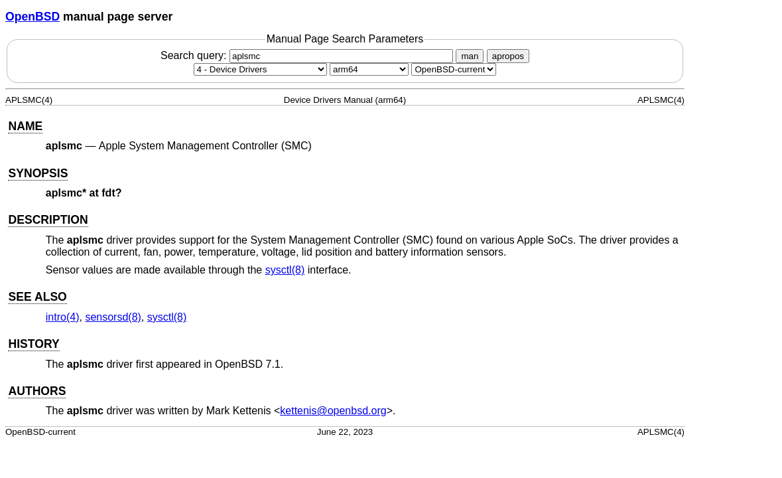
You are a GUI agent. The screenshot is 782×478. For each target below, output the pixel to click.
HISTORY (33, 344)
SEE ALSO (37, 296)
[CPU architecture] (369, 69)
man (469, 56)
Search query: (308, 55)
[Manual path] (453, 69)
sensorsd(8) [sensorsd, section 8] (113, 317)
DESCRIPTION (48, 219)
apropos (508, 56)
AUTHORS (37, 391)
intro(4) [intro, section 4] (63, 317)
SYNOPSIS (38, 173)
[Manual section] (260, 69)
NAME (25, 126)
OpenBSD (32, 16)
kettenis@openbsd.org (333, 410)
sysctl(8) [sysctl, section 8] (285, 270)
